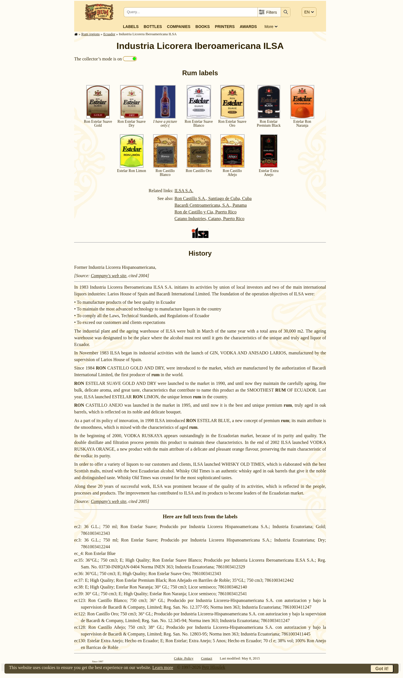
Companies (179, 26)
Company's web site (108, 275)
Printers (225, 26)
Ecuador (109, 34)
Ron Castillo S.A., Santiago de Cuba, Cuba (213, 198)
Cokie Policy (183, 658)
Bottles (153, 26)
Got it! (381, 668)
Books (202, 26)
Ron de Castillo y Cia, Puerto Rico (205, 211)
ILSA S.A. (183, 190)
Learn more (162, 667)
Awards (248, 26)
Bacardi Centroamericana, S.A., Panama (210, 205)
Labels (131, 26)
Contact (206, 658)
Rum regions (90, 34)
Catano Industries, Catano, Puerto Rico (209, 218)
